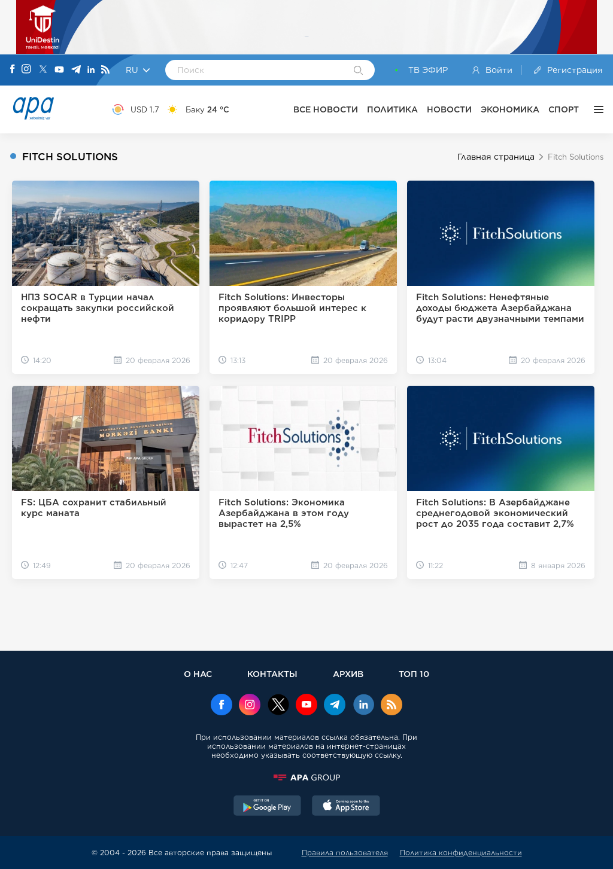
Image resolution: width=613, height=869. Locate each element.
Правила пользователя (345, 852)
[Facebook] (12, 70)
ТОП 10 (414, 674)
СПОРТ (563, 109)
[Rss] (105, 70)
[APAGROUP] (306, 777)
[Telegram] (76, 70)
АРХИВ (348, 674)
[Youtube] (59, 70)
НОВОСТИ (449, 109)
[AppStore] (346, 806)
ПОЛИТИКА (392, 109)
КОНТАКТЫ (272, 674)
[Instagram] (26, 70)
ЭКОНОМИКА (510, 109)
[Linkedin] (91, 70)
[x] (278, 706)
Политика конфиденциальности (461, 852)
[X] (43, 70)
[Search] (358, 71)
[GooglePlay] (267, 806)
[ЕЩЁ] (595, 109)
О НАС (198, 674)
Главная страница (496, 156)
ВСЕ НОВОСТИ (325, 109)
